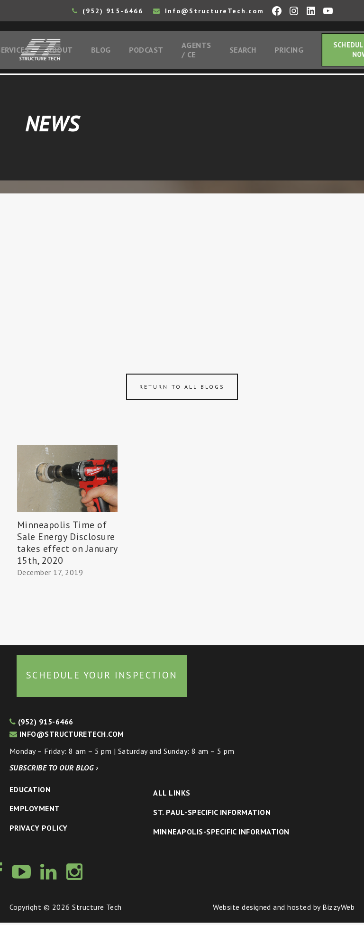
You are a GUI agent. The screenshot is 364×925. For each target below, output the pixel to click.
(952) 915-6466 (107, 11)
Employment (34, 810)
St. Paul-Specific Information (212, 814)
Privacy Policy (38, 829)
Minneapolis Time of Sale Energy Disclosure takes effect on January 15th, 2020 (67, 545)
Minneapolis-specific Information (221, 833)
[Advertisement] (182, 266)
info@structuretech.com (66, 736)
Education (30, 791)
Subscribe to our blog (53, 770)
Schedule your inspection (102, 677)
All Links (171, 795)
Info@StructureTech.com (208, 11)
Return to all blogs (182, 388)
